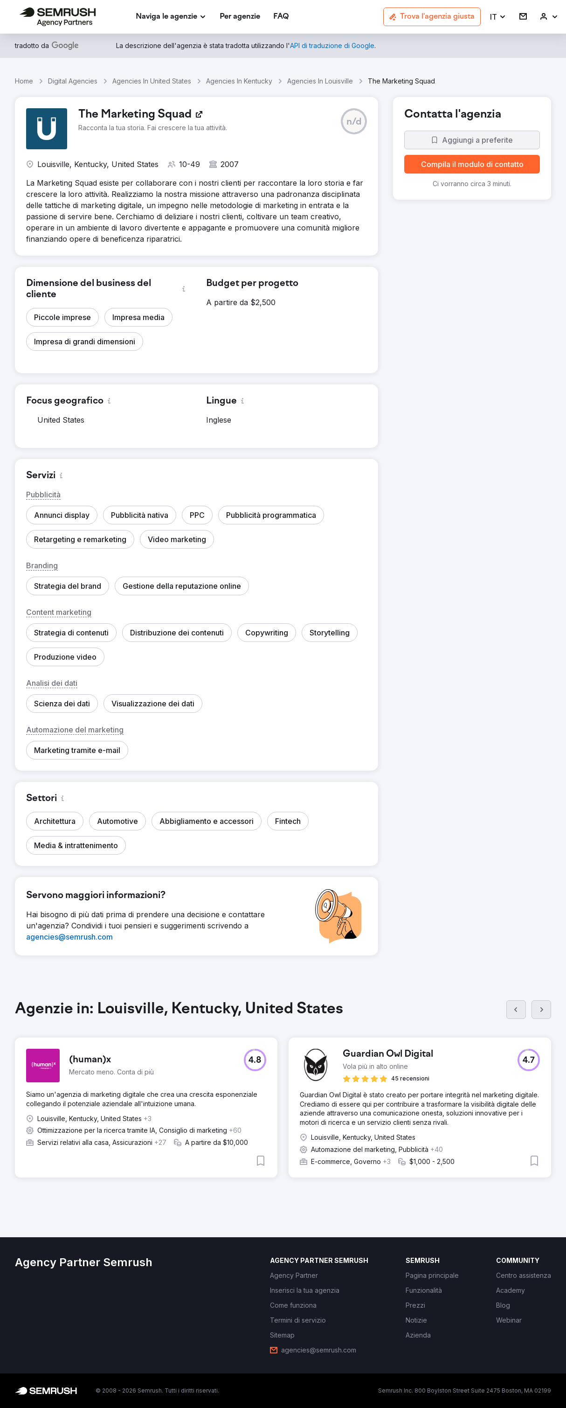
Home (24, 81)
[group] (283, 1096)
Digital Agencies (72, 81)
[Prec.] (516, 1009)
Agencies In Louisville (320, 81)
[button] (498, 17)
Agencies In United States (151, 81)
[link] (240, 17)
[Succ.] (541, 1009)
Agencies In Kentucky (239, 81)
